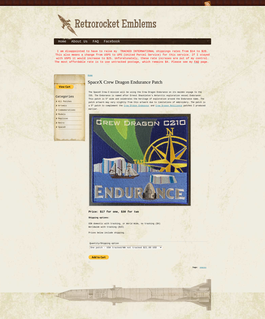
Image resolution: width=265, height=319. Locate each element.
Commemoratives (66, 110)
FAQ (96, 41)
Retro (61, 123)
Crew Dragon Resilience (168, 106)
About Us (79, 41)
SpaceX (62, 127)
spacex (203, 270)
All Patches (65, 102)
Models (62, 115)
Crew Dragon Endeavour (136, 106)
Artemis (62, 106)
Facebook (112, 41)
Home (62, 41)
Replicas (63, 119)
